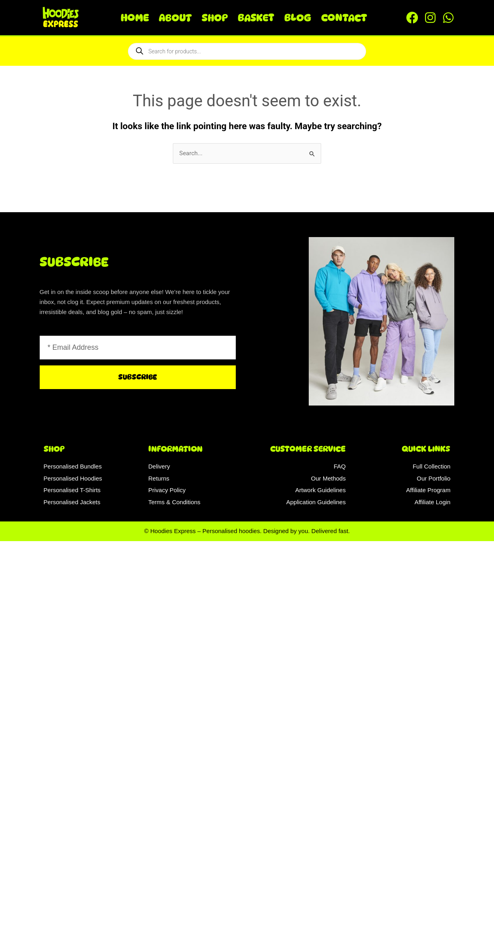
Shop (215, 18)
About (175, 18)
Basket (256, 18)
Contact (344, 18)
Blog (297, 18)
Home (135, 18)
